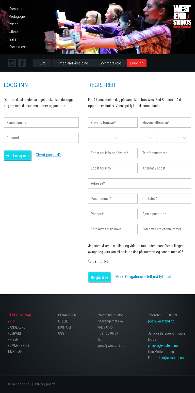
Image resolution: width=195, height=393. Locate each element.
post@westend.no (161, 321)
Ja (92, 261)
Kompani (15, 9)
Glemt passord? (48, 154)
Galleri (14, 39)
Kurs (42, 63)
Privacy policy (45, 384)
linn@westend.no (171, 358)
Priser (13, 24)
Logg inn (136, 63)
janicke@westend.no (163, 346)
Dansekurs (17, 327)
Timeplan (15, 352)
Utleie (13, 31)
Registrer (99, 277)
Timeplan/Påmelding (72, 63)
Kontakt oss (18, 47)
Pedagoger (17, 16)
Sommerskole (110, 63)
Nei (104, 261)
